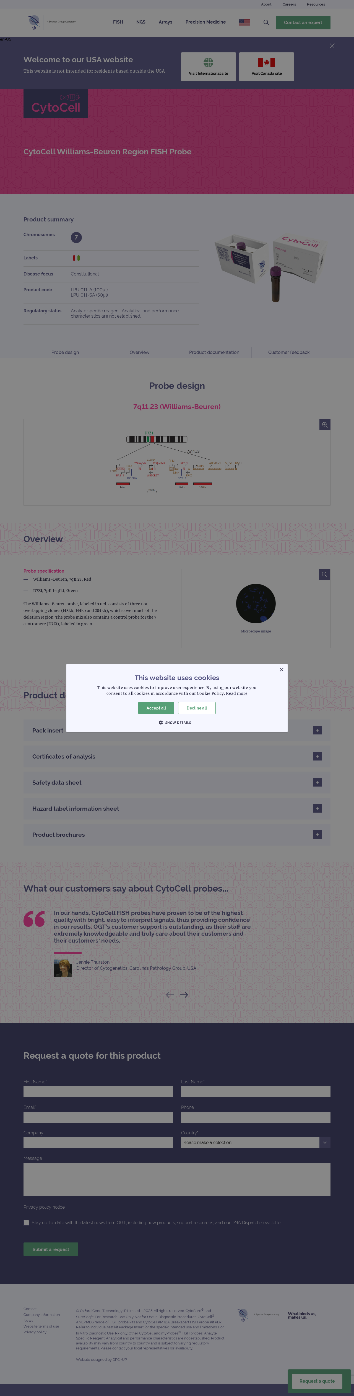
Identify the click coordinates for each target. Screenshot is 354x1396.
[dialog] (177, 698)
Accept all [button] (156, 708)
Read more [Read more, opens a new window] (237, 693)
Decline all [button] (197, 708)
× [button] (281, 670)
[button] (177, 722)
